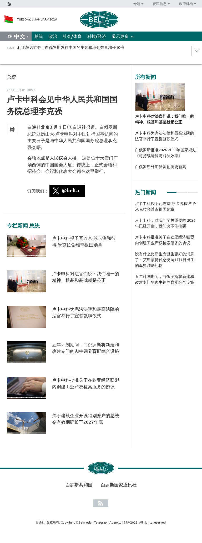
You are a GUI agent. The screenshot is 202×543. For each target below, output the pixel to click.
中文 (20, 36)
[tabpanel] (166, 246)
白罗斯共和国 (78, 484)
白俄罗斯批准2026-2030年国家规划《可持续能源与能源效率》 (165, 153)
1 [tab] (171, 190)
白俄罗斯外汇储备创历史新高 (160, 166)
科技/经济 (96, 36)
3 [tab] (193, 190)
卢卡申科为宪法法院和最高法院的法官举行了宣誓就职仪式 (164, 136)
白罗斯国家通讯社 (119, 484)
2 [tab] (182, 190)
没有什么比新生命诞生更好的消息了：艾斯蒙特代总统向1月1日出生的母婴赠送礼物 (164, 260)
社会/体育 (72, 36)
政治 (53, 36)
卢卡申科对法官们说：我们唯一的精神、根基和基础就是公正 (164, 119)
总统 (38, 36)
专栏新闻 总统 (23, 225)
